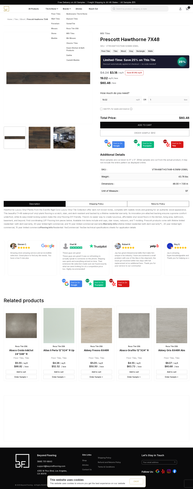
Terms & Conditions (106, 467)
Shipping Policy (104, 458)
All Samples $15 (127, 2)
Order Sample (21, 377)
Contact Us (87, 469)
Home (9, 19)
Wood (22, 19)
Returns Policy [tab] (158, 204)
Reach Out (93, 9)
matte (150, 51)
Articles (79, 9)
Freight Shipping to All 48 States (103, 2)
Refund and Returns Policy (109, 462)
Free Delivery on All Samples (71, 2)
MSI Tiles (105, 33)
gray (131, 51)
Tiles (16, 19)
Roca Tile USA (21, 346)
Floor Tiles (105, 51)
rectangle (141, 51)
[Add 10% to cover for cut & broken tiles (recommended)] (131, 109)
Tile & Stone (51, 9)
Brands (66, 9)
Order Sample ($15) (144, 133)
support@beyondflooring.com (51, 466)
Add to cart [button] (21, 372)
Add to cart (145, 125)
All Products (34, 9)
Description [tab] (34, 204)
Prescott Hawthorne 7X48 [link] (37, 19)
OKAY (136, 481)
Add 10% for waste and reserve (117, 109)
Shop (84, 460)
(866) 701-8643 (44, 461)
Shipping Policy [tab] (96, 204)
